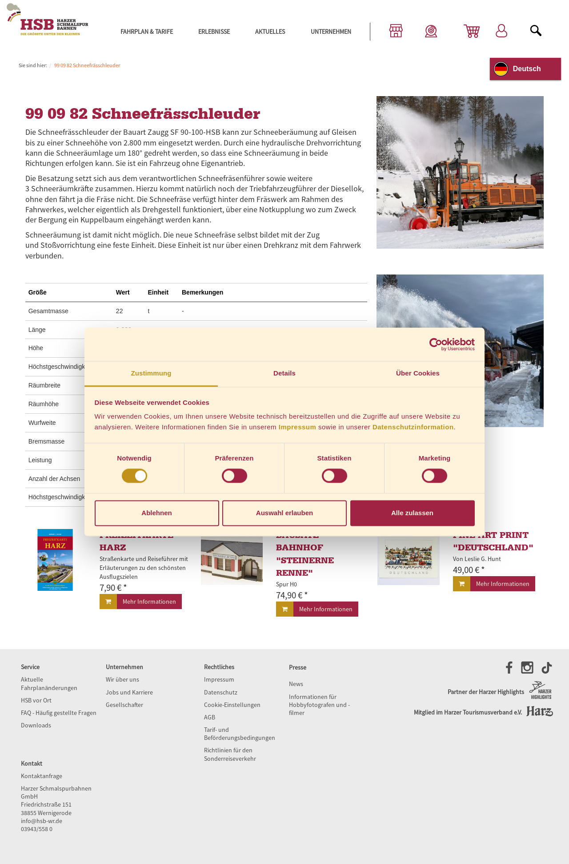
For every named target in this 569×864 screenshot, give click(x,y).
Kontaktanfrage (41, 776)
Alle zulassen (412, 513)
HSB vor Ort (36, 700)
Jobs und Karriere (129, 692)
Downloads (36, 725)
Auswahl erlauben (284, 513)
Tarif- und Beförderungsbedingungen (239, 734)
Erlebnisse (214, 32)
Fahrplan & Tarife (146, 32)
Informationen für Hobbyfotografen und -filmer (319, 705)
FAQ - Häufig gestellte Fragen (58, 713)
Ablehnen (156, 513)
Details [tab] (284, 373)
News (296, 684)
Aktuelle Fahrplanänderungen (49, 683)
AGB (209, 717)
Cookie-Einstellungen (232, 705)
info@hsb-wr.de (41, 821)
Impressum (298, 427)
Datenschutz (220, 692)
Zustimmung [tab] (151, 373)
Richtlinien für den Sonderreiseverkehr (230, 754)
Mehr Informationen (149, 602)
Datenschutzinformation (413, 427)
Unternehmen (331, 32)
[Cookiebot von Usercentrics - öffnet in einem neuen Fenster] (436, 344)
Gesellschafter (124, 705)
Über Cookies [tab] (418, 373)
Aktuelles (270, 32)
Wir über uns (122, 679)
